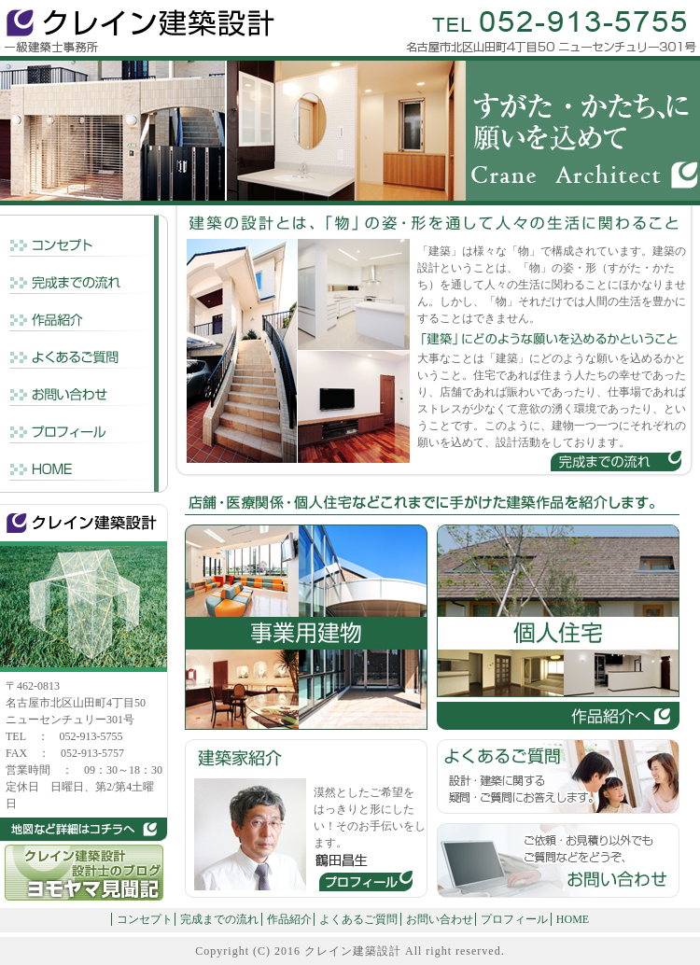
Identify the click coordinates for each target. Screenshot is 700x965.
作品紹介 (289, 919)
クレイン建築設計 (352, 951)
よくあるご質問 (358, 919)
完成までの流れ (219, 919)
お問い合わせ (439, 919)
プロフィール (514, 919)
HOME (572, 919)
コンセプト (145, 919)
